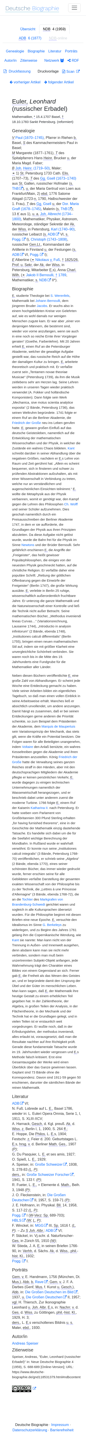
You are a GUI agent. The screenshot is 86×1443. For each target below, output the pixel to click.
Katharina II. (40, 808)
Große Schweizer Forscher (48, 1175)
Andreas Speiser (25, 1343)
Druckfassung (17, 71)
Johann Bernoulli (47, 301)
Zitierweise (28, 60)
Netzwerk (54, 60)
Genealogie (15, 51)
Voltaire (27, 747)
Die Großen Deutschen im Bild (49, 1292)
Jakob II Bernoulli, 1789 (46, 275)
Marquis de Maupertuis (58, 726)
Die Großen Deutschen (44, 1297)
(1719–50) (32, 168)
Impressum (60, 1425)
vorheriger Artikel (25, 82)
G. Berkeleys (52, 925)
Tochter (27, 899)
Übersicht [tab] (27, 29)
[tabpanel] (43, 721)
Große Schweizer (49, 1164)
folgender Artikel (59, 82)
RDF (73, 60)
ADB (51, 234)
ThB (15, 188)
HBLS (16, 1220)
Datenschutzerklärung (29, 1430)
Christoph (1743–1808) (49, 239)
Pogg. (16, 239)
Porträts (71, 51)
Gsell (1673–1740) (58, 178)
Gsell (43, 204)
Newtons (27, 545)
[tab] (54, 29)
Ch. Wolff (71, 504)
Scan (68, 71)
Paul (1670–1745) (29, 138)
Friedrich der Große (26, 423)
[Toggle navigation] (74, 7)
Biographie (36, 51)
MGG (39, 1225)
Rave (39, 1282)
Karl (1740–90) (63, 229)
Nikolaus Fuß (47, 260)
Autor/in (10, 60)
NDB (43, 280)
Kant (71, 448)
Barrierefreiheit (62, 1430)
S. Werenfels (60, 295)
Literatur (54, 51)
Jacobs (42, 306)
